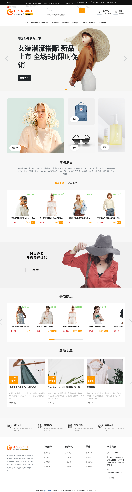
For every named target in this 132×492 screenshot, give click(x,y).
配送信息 (47, 462)
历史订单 (68, 457)
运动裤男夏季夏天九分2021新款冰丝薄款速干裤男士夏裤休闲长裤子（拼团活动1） (23, 218)
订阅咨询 (68, 467)
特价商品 (65, 23)
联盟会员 (89, 457)
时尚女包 (57, 15)
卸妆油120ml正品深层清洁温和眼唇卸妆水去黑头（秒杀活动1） (98, 327)
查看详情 (12, 403)
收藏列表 (68, 462)
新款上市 (50, 15)
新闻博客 (91, 387)
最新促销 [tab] (59, 183)
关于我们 (47, 457)
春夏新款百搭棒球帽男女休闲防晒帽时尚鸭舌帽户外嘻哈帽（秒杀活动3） (109, 218)
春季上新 (45, 23)
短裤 (63, 15)
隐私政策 (47, 467)
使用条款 (47, 453)
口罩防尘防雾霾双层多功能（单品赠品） (80, 218)
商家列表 (102, 23)
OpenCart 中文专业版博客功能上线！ (65, 387)
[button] (66, 89)
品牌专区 (75, 23)
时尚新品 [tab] (72, 183)
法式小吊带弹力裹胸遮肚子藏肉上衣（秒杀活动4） (47, 327)
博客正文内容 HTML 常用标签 (22, 387)
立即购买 (24, 78)
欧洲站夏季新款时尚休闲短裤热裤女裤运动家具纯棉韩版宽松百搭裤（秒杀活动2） (52, 218)
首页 (26, 23)
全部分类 (34, 23)
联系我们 (112, 478)
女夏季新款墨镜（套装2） (20, 327)
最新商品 (55, 23)
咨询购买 (92, 23)
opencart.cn (47, 491)
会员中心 (68, 453)
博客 (83, 23)
